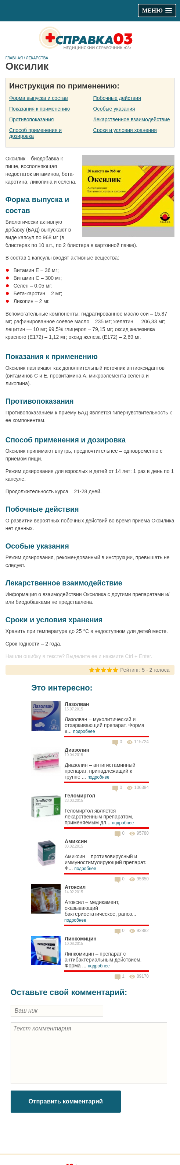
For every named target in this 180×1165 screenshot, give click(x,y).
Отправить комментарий (66, 1101)
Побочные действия (117, 98)
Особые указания (114, 109)
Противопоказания (31, 119)
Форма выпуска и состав (38, 98)
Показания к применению (39, 109)
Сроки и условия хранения (125, 130)
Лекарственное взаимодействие (131, 119)
